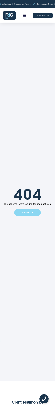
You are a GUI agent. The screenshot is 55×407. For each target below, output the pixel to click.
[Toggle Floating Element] (44, 398)
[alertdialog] (27, 4)
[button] (24, 15)
